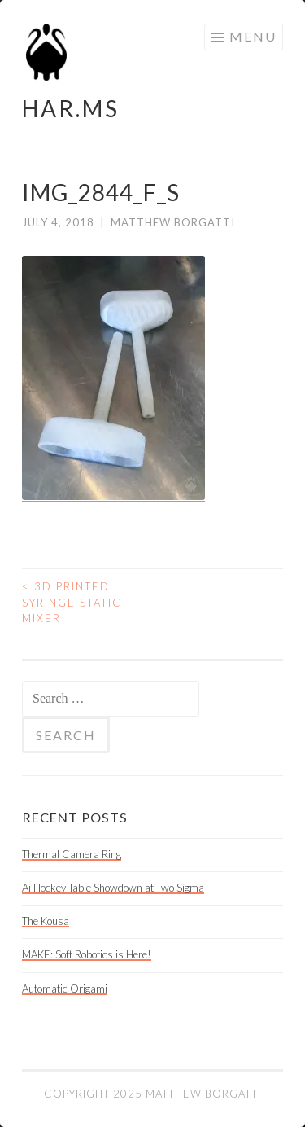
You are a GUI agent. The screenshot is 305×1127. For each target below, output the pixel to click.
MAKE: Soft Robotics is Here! (86, 954)
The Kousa (45, 920)
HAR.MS (71, 108)
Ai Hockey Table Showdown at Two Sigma (113, 887)
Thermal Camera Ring (71, 854)
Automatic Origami (64, 988)
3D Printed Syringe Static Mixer (72, 602)
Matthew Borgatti (173, 222)
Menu (253, 36)
